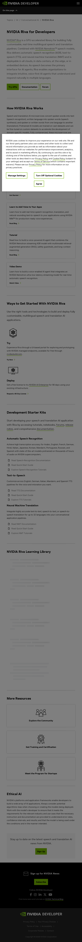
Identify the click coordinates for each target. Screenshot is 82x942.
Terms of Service (42, 161)
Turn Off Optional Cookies (49, 175)
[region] (41, 162)
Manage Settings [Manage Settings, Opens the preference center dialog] (16, 175)
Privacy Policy (41, 158)
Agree (39, 183)
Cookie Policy (59, 158)
